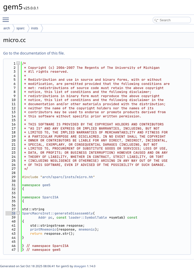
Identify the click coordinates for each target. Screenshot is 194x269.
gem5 (46, 185)
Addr (42, 217)
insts (34, 28)
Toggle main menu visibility (7, 17)
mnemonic (87, 229)
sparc (20, 28)
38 (10, 213)
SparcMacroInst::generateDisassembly (57, 213)
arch (6, 28)
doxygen (80, 266)
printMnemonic (43, 229)
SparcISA (50, 197)
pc (50, 217)
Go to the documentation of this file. (34, 53)
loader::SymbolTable (87, 217)
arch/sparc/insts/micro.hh (67, 177)
